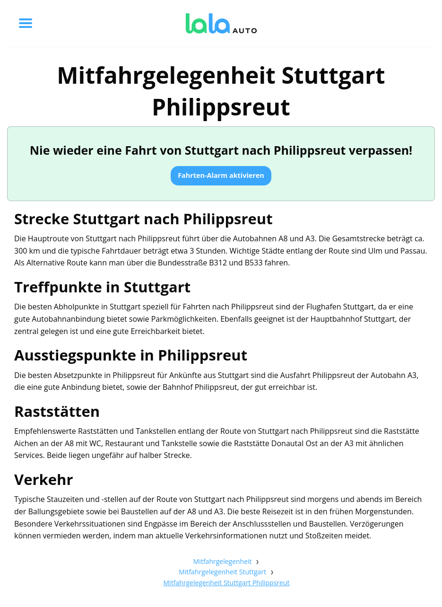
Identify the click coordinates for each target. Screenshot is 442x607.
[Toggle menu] (25, 23)
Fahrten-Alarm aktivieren (221, 175)
